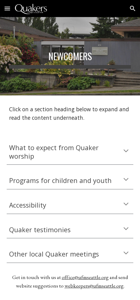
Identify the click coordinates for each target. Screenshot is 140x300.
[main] (70, 56)
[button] (7, 8)
